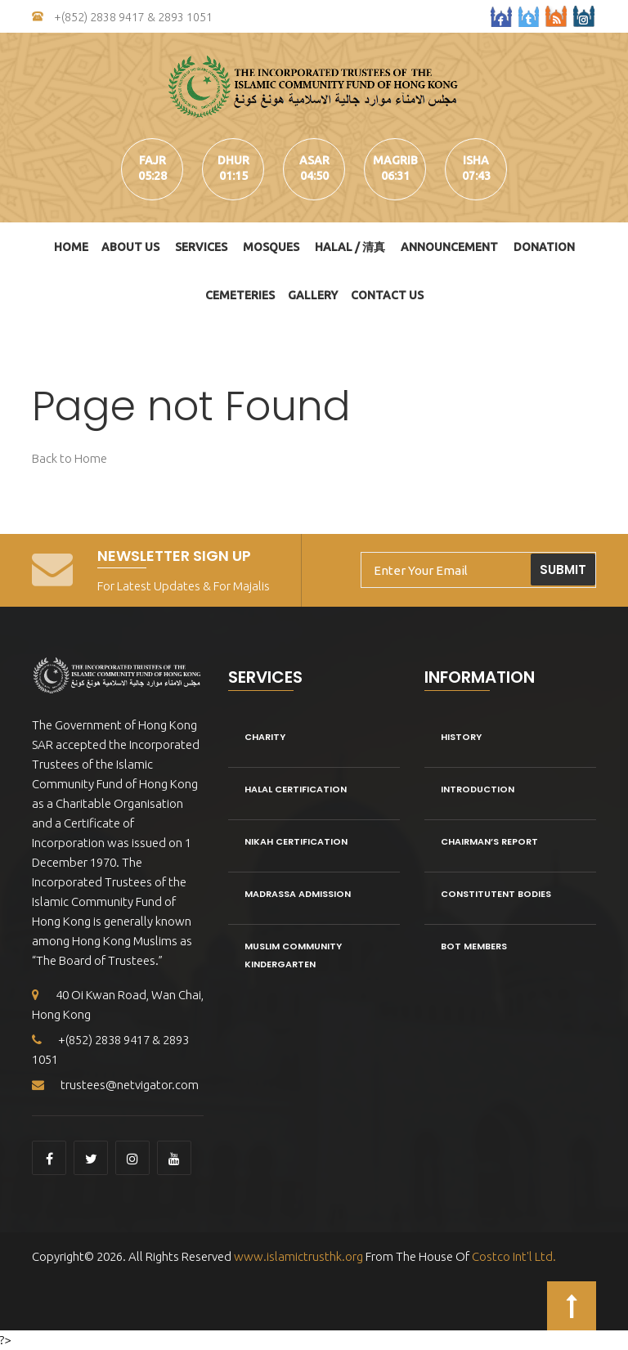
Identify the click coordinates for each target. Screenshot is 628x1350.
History (461, 736)
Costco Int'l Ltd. (514, 1256)
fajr (152, 160)
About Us (130, 246)
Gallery (313, 295)
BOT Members (474, 946)
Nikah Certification (296, 841)
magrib (395, 160)
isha (476, 160)
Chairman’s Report (489, 841)
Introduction (477, 789)
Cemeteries (240, 295)
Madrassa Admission (297, 893)
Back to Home (69, 458)
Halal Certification (295, 789)
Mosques (271, 246)
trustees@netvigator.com (115, 1085)
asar (314, 160)
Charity (264, 736)
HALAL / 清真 (350, 246)
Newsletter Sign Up (174, 555)
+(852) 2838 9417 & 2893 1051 (122, 17)
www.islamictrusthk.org (297, 1256)
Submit (563, 569)
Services (201, 246)
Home (71, 246)
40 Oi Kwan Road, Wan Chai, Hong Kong (118, 1004)
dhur (233, 160)
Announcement (449, 246)
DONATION (544, 246)
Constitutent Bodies (496, 893)
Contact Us (387, 295)
